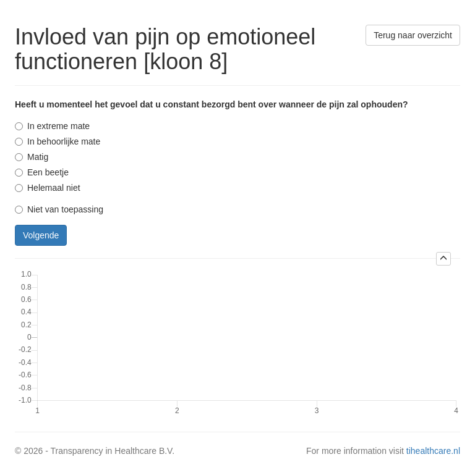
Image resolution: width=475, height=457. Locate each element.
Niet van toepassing (59, 209)
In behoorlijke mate (57, 141)
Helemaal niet (47, 188)
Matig (31, 157)
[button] (443, 259)
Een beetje (42, 172)
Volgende (41, 235)
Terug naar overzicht (413, 35)
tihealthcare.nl (433, 451)
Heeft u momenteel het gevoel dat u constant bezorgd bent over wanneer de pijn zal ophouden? (211, 104)
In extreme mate (52, 126)
